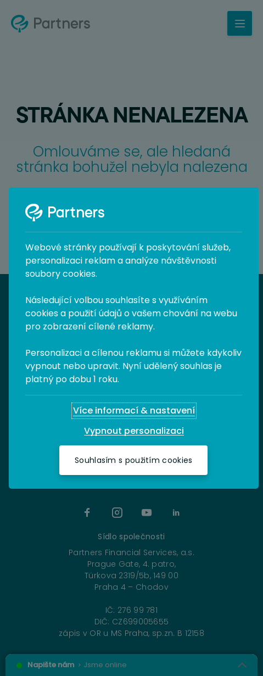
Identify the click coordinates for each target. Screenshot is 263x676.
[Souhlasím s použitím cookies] (133, 460)
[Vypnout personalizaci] (134, 431)
